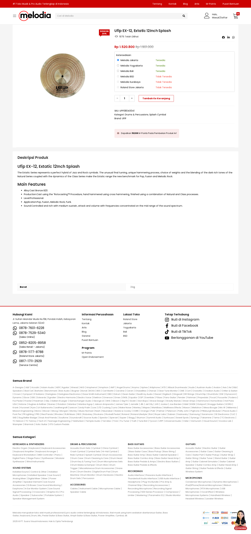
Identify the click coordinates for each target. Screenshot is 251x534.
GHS (108, 400)
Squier (123, 417)
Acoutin (35, 387)
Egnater (52, 397)
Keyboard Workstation (24, 454)
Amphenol (91, 387)
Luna (115, 407)
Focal (213, 397)
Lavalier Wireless (214, 498)
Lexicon (73, 407)
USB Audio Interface (169, 478)
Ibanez (52, 404)
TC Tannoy (31, 420)
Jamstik (134, 404)
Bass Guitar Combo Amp (141, 458)
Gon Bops (143, 400)
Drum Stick (102, 464)
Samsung (195, 414)
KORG (229, 404)
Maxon (186, 407)
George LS (98, 400)
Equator (133, 397)
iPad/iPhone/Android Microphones (204, 485)
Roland (125, 414)
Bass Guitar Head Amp (167, 458)
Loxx (94, 407)
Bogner (75, 390)
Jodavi (164, 404)
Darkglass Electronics (69, 394)
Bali (125, 331)
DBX (110, 394)
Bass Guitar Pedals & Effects (142, 464)
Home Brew (217, 400)
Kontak (172, 3)
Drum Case (77, 458)
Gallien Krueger (59, 400)
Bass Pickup (155, 451)
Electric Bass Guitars (168, 461)
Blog (185, 3)
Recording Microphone (140, 488)
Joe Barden (176, 404)
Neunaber (107, 410)
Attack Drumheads (177, 387)
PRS (38, 414)
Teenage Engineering (59, 420)
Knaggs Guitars (216, 404)
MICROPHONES (194, 478)
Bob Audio (64, 390)
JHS (157, 404)
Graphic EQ (53, 491)
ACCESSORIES (77, 484)
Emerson (108, 397)
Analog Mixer (19, 478)
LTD (99, 407)
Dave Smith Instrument (94, 394)
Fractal (28, 400)
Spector (104, 417)
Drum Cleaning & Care (97, 458)
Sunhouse (168, 417)
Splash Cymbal (157, 114)
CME (182, 390)
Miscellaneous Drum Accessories (97, 468)
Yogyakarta (129, 327)
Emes (118, 397)
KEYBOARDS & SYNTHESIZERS (28, 444)
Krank (16, 407)
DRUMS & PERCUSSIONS (83, 444)
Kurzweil (24, 407)
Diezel (158, 394)
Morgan (64, 410)
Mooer (46, 410)
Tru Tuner (125, 420)
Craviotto (197, 390)
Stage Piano (33, 458)
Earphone (18, 488)
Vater (186, 420)
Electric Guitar (210, 448)
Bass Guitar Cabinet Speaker (162, 454)
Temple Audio (93, 420)
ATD (164, 387)
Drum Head (116, 458)
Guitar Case (206, 451)
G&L (47, 400)
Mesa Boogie (210, 407)
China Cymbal (109, 448)
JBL (141, 404)
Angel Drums (123, 387)
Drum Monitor (88, 474)
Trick (115, 420)
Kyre (33, 407)
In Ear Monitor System (36, 488)
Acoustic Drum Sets (80, 448)
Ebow (26, 397)
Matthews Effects (172, 407)
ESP (141, 397)
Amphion (104, 387)
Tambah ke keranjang (156, 98)
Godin (133, 400)
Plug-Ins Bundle (150, 481)
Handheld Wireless (220, 495)
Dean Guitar (129, 394)
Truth (134, 420)
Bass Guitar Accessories (140, 448)
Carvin (129, 390)
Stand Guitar (221, 458)
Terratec (106, 420)
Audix (192, 387)
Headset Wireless (195, 498)
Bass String (168, 451)
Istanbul (72, 404)
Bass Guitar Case (138, 451)
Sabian (171, 414)
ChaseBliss (140, 390)
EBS (33, 397)
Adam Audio (47, 387)
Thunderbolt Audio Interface (142, 478)
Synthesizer (48, 458)
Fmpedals (203, 397)
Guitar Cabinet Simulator (205, 461)
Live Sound (54, 475)
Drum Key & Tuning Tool (84, 461)
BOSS (92, 390)
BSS (99, 390)
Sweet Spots (182, 417)
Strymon (141, 417)
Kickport (202, 404)
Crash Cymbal (77, 451)
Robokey (87, 414)
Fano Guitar (170, 397)
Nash (97, 410)
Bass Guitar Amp (136, 454)
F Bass (159, 397)
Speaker (25, 495)
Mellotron (197, 407)
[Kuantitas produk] (124, 98)
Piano (58, 454)
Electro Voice (84, 397)
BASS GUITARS (136, 444)
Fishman (191, 397)
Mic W (222, 407)
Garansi (86, 335)
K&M (186, 404)
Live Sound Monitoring (49, 485)
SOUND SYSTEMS (22, 467)
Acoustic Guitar (193, 448)
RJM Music (70, 414)
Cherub (152, 390)
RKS (79, 414)
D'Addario (39, 394)
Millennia (231, 407)
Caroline (120, 390)
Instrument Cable (89, 488)
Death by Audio (145, 394)
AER (58, 387)
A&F (27, 387)
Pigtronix (195, 410)
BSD (125, 335)
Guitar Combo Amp (206, 464)
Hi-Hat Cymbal (109, 451)
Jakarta (127, 323)
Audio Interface (136, 475)
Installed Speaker (37, 475)
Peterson (171, 410)
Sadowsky (182, 414)
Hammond (203, 400)
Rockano (99, 414)
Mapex (146, 407)
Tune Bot (142, 420)
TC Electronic (228, 417)
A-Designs (18, 387)
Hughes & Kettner (37, 404)
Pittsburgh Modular (211, 410)
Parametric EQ (156, 495)
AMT (112, 387)
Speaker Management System (29, 498)
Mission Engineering (23, 410)
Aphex (144, 387)
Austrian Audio (204, 387)
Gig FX (124, 400)
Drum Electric (84, 471)
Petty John (183, 410)
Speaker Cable (78, 491)
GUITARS (190, 444)
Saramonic (207, 414)
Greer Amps (189, 400)
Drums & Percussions (136, 114)
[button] (235, 15)
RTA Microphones (210, 488)
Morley (73, 410)
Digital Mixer (34, 478)
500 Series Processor (153, 491)
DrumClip (201, 394)
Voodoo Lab (225, 420)
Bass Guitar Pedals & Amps (142, 461)
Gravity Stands (173, 400)
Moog (55, 410)
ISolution (61, 404)
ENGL (124, 397)
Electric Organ (20, 448)
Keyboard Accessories (53, 448)
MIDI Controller (45, 454)
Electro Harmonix (67, 397)
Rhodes (59, 414)
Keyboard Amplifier (24, 451)
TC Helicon (18, 420)
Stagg (131, 417)
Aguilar (65, 387)
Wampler (17, 424)
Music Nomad (86, 410)
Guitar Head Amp (227, 464)
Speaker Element (33, 481)
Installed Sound (21, 471)
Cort (188, 390)
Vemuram (196, 420)
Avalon (217, 387)
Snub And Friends (48, 417)
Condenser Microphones (199, 481)
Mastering (142, 495)
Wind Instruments (36, 461)
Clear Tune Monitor (168, 390)
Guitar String (192, 458)
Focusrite (222, 397)
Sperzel (114, 417)
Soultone (63, 417)
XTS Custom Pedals (59, 424)
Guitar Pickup (212, 454)
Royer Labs (160, 414)
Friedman (38, 400)
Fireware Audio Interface (158, 475)
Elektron (97, 397)
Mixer (45, 478)
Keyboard (34, 448)
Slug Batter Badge (27, 417)
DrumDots (213, 394)
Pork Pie (17, 414)
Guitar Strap (227, 454)
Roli (151, 414)
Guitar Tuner (206, 458)
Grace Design (157, 400)
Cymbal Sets (93, 451)
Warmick (29, 424)
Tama (216, 417)
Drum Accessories (112, 454)
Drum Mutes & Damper (83, 464)
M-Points (211, 3)
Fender (181, 397)
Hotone (22, 404)
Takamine (206, 417)
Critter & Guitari (229, 390)
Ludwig (107, 407)
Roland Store (130, 319)
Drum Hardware (105, 474)
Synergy (195, 417)
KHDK (193, 404)
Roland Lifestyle (139, 414)
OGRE (136, 410)
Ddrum (117, 394)
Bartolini (39, 390)
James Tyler (122, 404)
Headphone (134, 481)
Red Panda (47, 414)
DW (221, 394)
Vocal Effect (207, 491)
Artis (196, 3)
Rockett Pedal (112, 414)
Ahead (74, 387)
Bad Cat (29, 390)
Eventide (149, 397)
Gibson (116, 400)
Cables (74, 488)
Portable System (53, 495)
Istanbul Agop (85, 404)
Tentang (157, 3)
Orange (145, 410)
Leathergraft (61, 407)
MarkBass (157, 407)
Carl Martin (108, 390)
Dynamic (17, 397)
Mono (38, 410)
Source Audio (91, 417)
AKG (82, 387)
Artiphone (155, 387)
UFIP (124, 118)
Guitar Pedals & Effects (211, 468)
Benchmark (51, 390)
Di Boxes (32, 485)
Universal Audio (173, 420)
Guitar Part (198, 454)
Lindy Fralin (84, 407)
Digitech (167, 394)
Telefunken (78, 420)
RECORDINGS (135, 471)
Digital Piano (19, 458)
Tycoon (153, 420)
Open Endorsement (93, 357)
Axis (225, 387)
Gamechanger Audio (80, 400)
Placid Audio (229, 410)
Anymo (135, 387)
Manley (137, 407)
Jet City (149, 404)
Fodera (233, 397)
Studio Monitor (173, 495)
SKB (14, 417)
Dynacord (230, 394)
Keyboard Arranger (46, 451)
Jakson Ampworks (104, 404)
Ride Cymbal (77, 454)
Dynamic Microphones (225, 481)
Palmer (161, 410)
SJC (233, 414)
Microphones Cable (110, 488)
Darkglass (51, 394)
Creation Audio (212, 390)
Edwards (41, 397)
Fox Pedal (18, 400)
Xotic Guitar (41, 424)
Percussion (88, 478)
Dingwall (177, 394)
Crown (17, 394)
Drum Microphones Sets (110, 461)
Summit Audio (154, 417)
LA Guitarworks (45, 407)
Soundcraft (76, 417)
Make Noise (125, 407)
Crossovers (39, 491)
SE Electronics (222, 414)
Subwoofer (37, 495)
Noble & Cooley (123, 410)
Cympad (27, 394)
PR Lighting (28, 414)
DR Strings (189, 394)
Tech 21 (42, 420)
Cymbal (96, 448)
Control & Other (39, 471)
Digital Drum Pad (101, 471)
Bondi (84, 390)
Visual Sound (210, 420)
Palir (153, 410)
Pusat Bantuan (231, 3)
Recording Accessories (156, 485)
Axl (230, 387)
